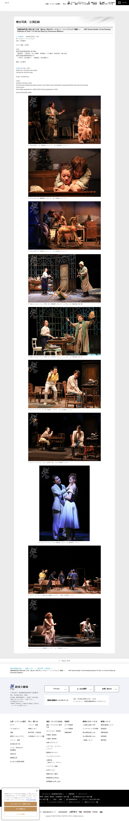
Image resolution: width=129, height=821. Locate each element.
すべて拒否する (20, 809)
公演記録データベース (35, 736)
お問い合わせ (107, 689)
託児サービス (50, 770)
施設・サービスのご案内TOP (54, 726)
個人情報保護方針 (72, 799)
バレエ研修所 (68, 728)
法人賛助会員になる (89, 736)
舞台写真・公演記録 (34, 732)
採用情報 (103, 736)
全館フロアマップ (52, 742)
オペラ (12, 725)
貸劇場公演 (13, 757)
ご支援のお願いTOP (89, 725)
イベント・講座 (15, 740)
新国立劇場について (107, 725)
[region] (20, 804)
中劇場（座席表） (52, 735)
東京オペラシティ (90, 802)
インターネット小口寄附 (90, 728)
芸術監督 (103, 728)
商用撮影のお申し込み (53, 781)
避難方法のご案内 (52, 774)
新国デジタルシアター (17, 736)
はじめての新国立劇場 (17, 761)
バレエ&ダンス (14, 728)
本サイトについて (74, 802)
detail (17, 68)
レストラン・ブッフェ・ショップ (54, 747)
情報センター (32, 728)
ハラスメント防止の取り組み (91, 799)
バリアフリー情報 (52, 766)
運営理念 (103, 740)
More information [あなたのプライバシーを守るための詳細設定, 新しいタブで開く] (31, 799)
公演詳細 (20, 36)
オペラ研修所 (68, 725)
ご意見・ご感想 (57, 799)
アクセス (73, 2)
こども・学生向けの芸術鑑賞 (16, 749)
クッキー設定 (20, 814)
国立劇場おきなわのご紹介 (81, 796)
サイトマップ (83, 794)
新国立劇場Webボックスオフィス (95, 701)
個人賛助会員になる (89, 732)
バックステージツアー (53, 756)
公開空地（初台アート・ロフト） (54, 761)
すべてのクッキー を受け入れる (20, 804)
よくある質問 (81, 689)
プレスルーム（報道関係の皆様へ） (53, 794)
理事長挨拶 (104, 732)
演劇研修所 (68, 732)
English (113, 2)
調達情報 (71, 794)
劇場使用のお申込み (52, 778)
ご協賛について (88, 740)
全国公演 (13, 754)
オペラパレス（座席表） (54, 731)
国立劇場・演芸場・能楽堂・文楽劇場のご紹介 (52, 796)
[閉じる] (37, 791)
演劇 (11, 732)
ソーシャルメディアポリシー (56, 802)
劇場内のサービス (52, 752)
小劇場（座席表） (52, 738)
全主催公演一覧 (15, 744)
